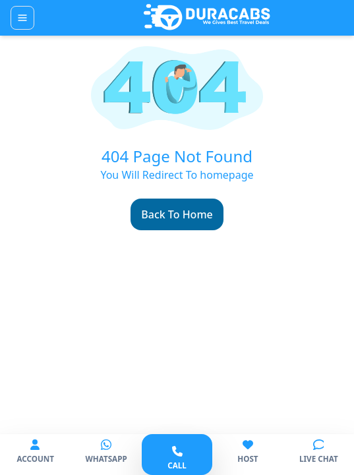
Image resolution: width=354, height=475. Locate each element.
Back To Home (176, 214)
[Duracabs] (207, 18)
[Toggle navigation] (22, 18)
